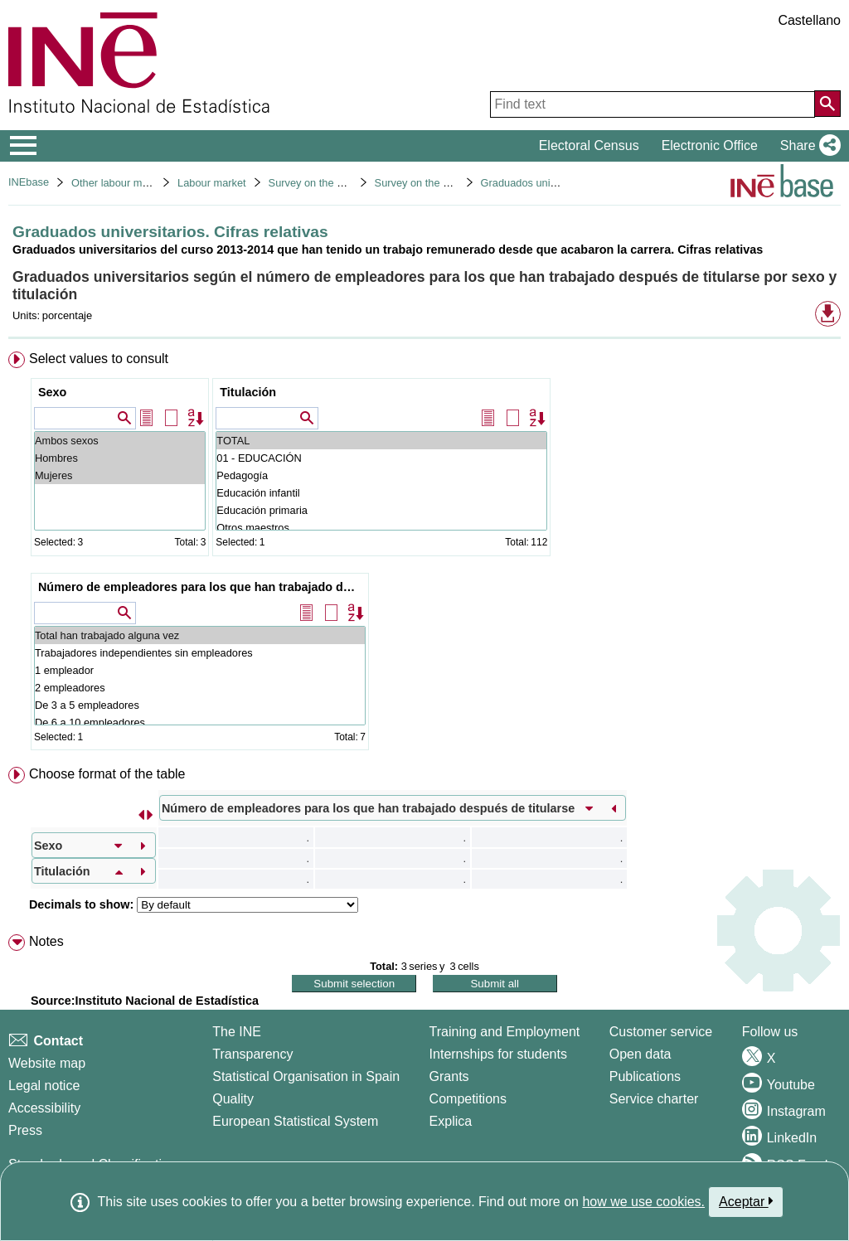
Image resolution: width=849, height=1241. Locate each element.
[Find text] (652, 104)
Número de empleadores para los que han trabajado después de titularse (202, 587)
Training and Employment (504, 1032)
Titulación (248, 392)
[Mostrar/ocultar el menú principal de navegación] (23, 146)
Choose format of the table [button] (107, 774)
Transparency (252, 1054)
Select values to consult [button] (98, 358)
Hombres (120, 458)
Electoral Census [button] (589, 145)
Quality (233, 1099)
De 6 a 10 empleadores (200, 722)
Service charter (654, 1099)
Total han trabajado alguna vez (200, 635)
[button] (807, 146)
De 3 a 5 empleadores (200, 705)
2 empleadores (200, 687)
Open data (640, 1054)
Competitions (468, 1099)
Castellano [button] (809, 20)
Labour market (211, 183)
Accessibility (44, 1108)
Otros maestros (381, 527)
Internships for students (498, 1054)
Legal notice (44, 1086)
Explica (451, 1121)
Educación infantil (381, 493)
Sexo (52, 392)
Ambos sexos (120, 440)
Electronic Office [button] (710, 145)
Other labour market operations (144, 183)
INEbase (28, 182)
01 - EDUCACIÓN (381, 458)
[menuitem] (424, 554)
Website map (46, 1063)
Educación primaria (381, 510)
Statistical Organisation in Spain (306, 1076)
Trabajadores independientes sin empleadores (200, 653)
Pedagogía (381, 475)
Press (25, 1130)
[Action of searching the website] (827, 103)
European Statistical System (295, 1121)
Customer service (660, 1032)
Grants (449, 1076)
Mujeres (120, 475)
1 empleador (200, 670)
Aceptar (746, 1201)
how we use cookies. (643, 1202)
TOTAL (381, 440)
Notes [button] (46, 941)
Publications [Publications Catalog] (645, 1076)
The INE (236, 1032)
